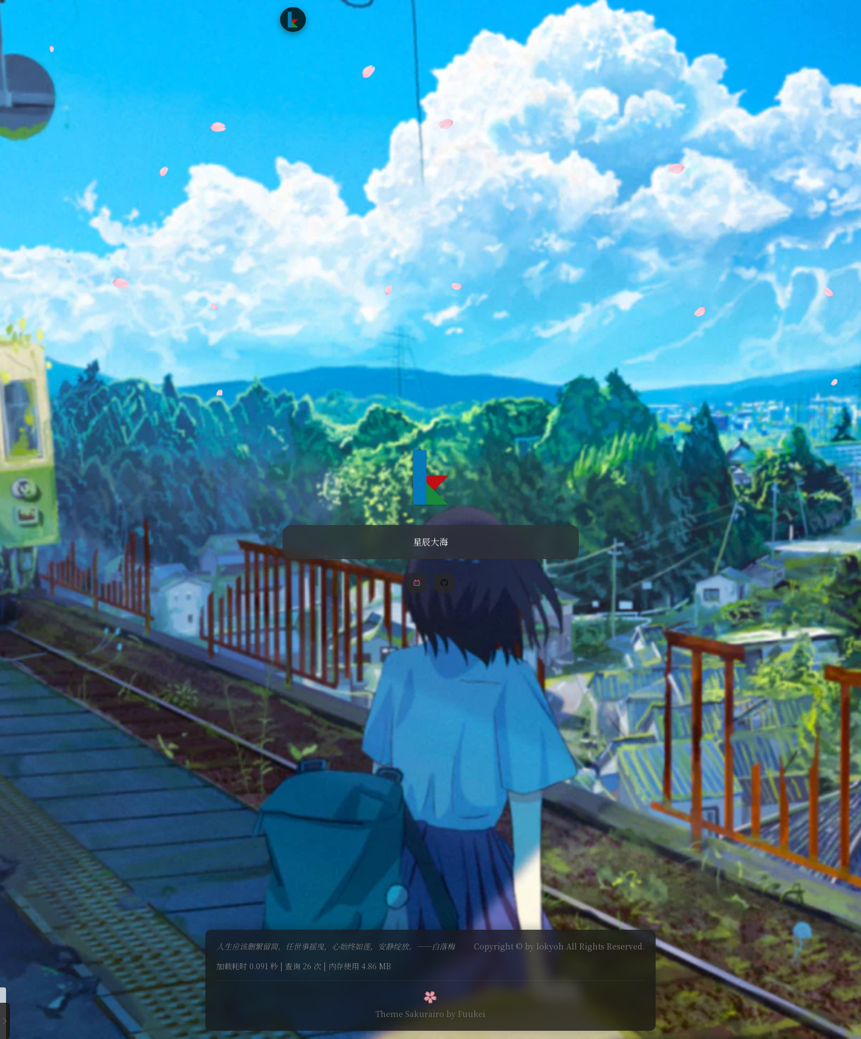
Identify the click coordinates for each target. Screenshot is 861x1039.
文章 (365, 19)
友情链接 (473, 19)
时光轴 (430, 19)
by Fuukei (465, 1010)
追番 (396, 19)
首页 (335, 19)
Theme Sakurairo (410, 1010)
